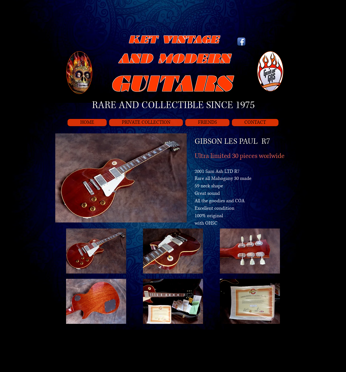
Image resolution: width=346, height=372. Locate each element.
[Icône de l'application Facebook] (241, 42)
